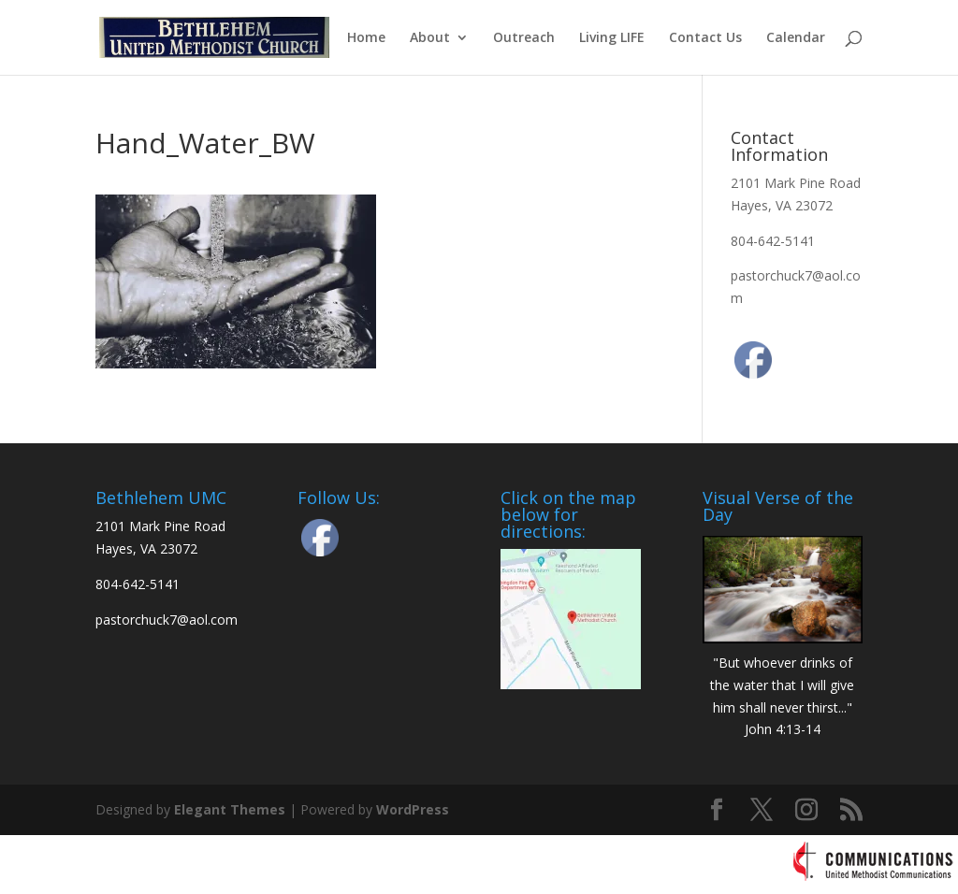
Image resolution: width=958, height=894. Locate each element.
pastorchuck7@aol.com (166, 619)
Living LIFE (612, 38)
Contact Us (705, 38)
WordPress (412, 809)
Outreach (524, 38)
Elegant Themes (229, 809)
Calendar (795, 38)
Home (366, 38)
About (430, 38)
